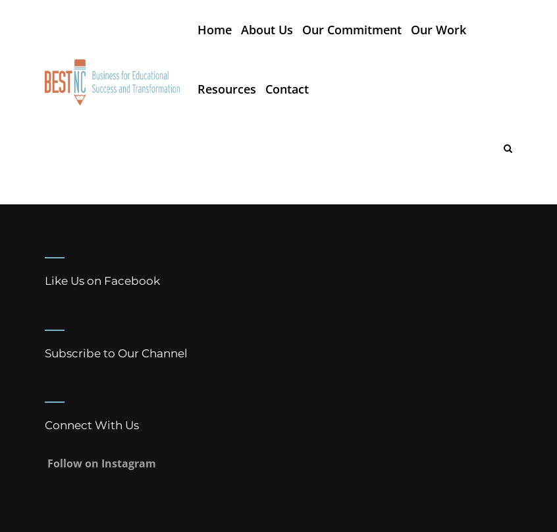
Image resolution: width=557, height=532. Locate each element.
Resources (227, 89)
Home (215, 30)
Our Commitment (352, 30)
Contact (287, 89)
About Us (267, 30)
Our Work (438, 30)
